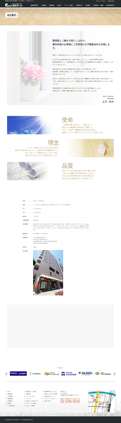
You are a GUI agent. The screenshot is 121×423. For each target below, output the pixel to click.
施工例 (59, 5)
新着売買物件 (34, 5)
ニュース (28, 398)
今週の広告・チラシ (49, 396)
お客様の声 (79, 5)
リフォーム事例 (68, 5)
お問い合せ (47, 401)
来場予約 (28, 394)
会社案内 (87, 5)
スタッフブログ (30, 396)
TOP (9, 391)
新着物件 (10, 394)
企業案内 (10, 401)
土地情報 (43, 5)
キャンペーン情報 (31, 403)
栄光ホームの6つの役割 (50, 394)
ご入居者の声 (11, 406)
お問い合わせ (111, 1)
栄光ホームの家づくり (32, 401)
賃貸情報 (51, 5)
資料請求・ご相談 (98, 5)
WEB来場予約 (110, 5)
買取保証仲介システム (50, 391)
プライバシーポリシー (101, 1)
